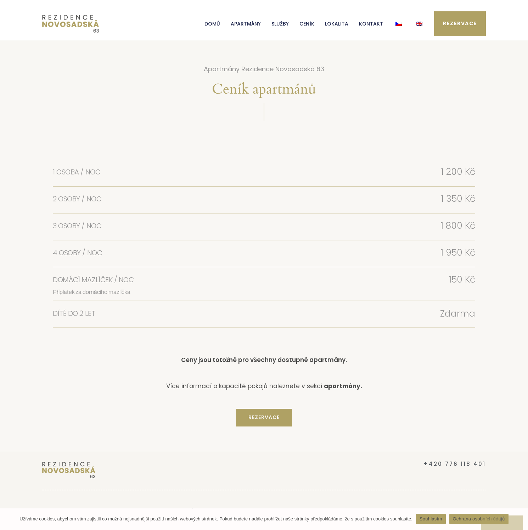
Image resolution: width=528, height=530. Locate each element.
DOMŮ (212, 23)
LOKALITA (336, 23)
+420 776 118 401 (454, 464)
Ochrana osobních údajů (479, 518)
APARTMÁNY (246, 23)
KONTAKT (371, 23)
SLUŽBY (280, 23)
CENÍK (306, 23)
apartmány (342, 386)
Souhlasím (431, 518)
